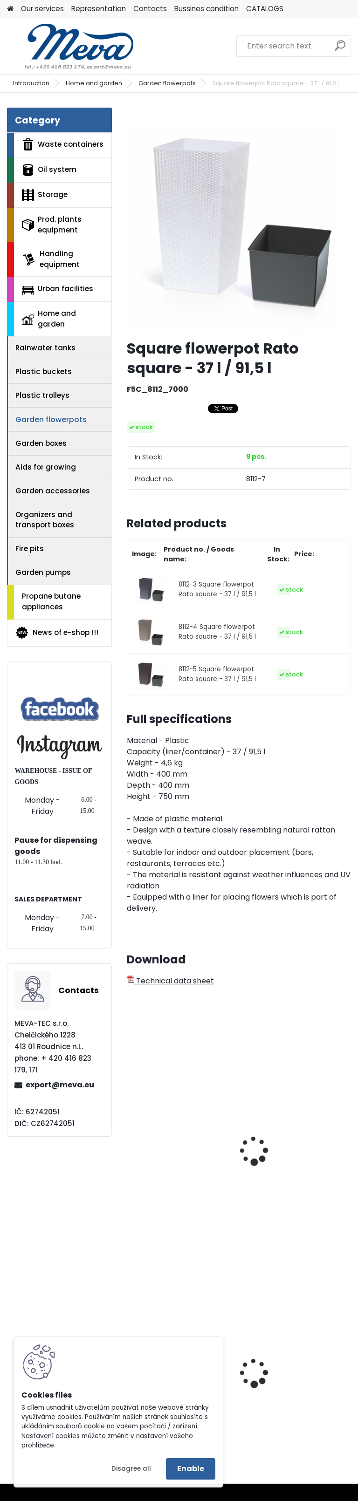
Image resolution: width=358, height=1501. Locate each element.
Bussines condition (206, 9)
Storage (45, 195)
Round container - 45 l (290, 1154)
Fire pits (29, 548)
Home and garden (94, 83)
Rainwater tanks (45, 348)
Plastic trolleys (42, 395)
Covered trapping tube (290, 1385)
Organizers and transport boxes (44, 520)
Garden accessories (52, 491)
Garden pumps (43, 572)
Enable (190, 1468)
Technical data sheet (170, 981)
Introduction (31, 83)
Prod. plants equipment (52, 224)
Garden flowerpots (167, 83)
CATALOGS (264, 9)
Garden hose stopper (172, 1154)
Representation (98, 9)
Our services (42, 9)
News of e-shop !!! (56, 633)
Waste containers (62, 144)
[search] (340, 49)
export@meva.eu (60, 1084)
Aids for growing (45, 467)
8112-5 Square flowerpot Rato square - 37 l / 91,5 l (217, 674)
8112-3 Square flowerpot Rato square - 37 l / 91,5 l (217, 589)
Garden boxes (41, 443)
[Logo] (71, 46)
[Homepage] (10, 9)
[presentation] (131, 1140)
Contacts (150, 9)
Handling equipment (51, 259)
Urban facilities (57, 289)
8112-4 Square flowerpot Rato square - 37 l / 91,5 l (217, 631)
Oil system (49, 170)
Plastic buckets (43, 371)
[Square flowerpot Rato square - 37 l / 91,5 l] (239, 220)
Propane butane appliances (51, 601)
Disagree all (131, 1468)
